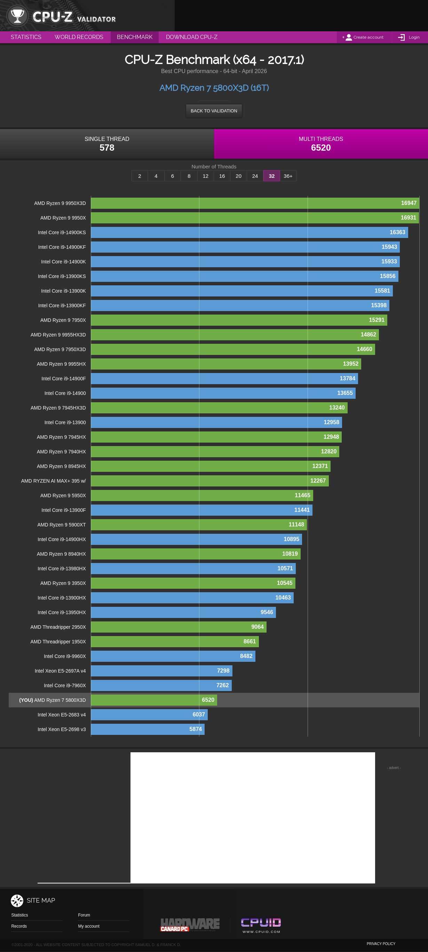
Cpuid (260, 926)
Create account (368, 37)
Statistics (19, 915)
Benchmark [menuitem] (134, 37)
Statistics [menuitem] (26, 37)
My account (88, 926)
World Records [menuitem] (79, 37)
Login (414, 37)
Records (19, 926)
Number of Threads (214, 166)
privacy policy (381, 944)
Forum (84, 915)
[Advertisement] (301, 15)
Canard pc (190, 926)
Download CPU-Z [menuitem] (191, 37)
